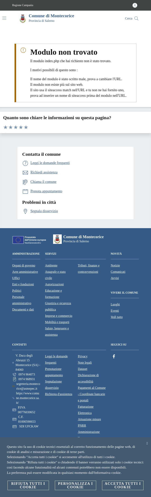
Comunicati (118, 271)
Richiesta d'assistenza (58, 394)
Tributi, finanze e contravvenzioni (88, 268)
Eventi (115, 310)
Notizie (115, 265)
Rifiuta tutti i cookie (28, 485)
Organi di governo (23, 265)
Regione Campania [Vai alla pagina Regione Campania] (22, 5)
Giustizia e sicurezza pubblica (58, 306)
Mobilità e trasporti (57, 322)
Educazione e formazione (53, 294)
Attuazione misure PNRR (89, 422)
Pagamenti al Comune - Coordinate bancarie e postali (92, 394)
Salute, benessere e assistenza (57, 331)
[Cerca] (136, 18)
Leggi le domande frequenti (56, 359)
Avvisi (115, 278)
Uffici (16, 278)
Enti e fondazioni (23, 284)
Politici (16, 290)
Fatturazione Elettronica (86, 410)
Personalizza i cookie (75, 485)
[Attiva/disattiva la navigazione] (4, 18)
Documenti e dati (23, 309)
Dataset (82, 369)
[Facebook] (114, 356)
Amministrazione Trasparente (89, 435)
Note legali (85, 362)
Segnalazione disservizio (53, 384)
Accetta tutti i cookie (123, 485)
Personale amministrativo (21, 300)
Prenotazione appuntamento (54, 372)
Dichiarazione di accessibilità (88, 378)
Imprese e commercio (58, 315)
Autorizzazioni (54, 284)
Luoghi (115, 304)
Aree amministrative (25, 271)
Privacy (82, 356)
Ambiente (51, 265)
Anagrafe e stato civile (55, 275)
